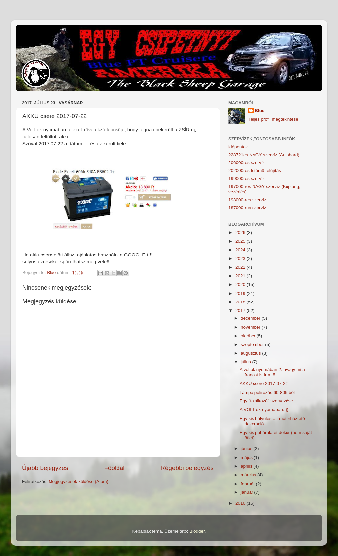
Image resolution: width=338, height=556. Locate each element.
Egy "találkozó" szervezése (266, 400)
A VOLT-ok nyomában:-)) (264, 409)
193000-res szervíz (247, 199)
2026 (241, 232)
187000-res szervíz (247, 207)
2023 (241, 258)
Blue (259, 110)
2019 (241, 293)
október (249, 335)
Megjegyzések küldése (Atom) (78, 481)
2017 (241, 310)
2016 (241, 503)
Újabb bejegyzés (45, 467)
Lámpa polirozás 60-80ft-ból (267, 392)
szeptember (253, 344)
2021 (241, 275)
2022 (241, 267)
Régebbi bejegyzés (187, 467)
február (248, 483)
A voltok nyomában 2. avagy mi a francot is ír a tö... (272, 372)
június (247, 448)
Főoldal (114, 467)
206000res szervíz (246, 162)
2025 (241, 241)
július (246, 361)
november (251, 327)
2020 (241, 284)
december (251, 318)
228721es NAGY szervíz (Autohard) (263, 154)
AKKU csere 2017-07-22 (264, 383)
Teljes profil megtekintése (273, 119)
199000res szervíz (246, 178)
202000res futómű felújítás (254, 170)
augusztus (251, 353)
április (247, 466)
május (247, 457)
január (247, 492)
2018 (241, 302)
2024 (241, 249)
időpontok (238, 146)
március (249, 474)
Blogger (197, 531)
